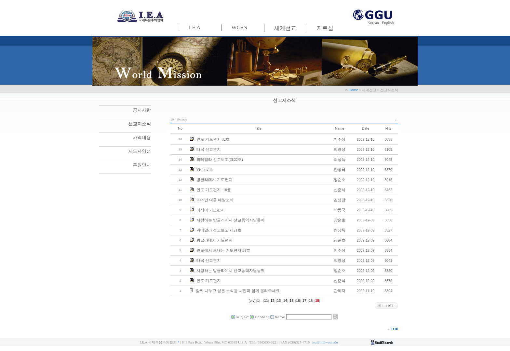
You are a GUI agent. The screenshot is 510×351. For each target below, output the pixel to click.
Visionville (205, 169)
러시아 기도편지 (210, 210)
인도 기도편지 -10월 (213, 190)
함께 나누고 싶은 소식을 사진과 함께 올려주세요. (238, 290)
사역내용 (142, 137)
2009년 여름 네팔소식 (215, 200)
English (388, 23)
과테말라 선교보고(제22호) (219, 159)
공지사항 (142, 110)
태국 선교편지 (208, 149)
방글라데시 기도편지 (214, 179)
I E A (195, 27)
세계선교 (285, 28)
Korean (374, 23)
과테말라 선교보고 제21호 (218, 230)
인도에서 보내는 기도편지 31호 (223, 250)
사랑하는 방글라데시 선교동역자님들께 (230, 220)
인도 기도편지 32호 (213, 139)
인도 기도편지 (208, 280)
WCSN (240, 27)
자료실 (325, 28)
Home (354, 90)
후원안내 (142, 164)
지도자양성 (139, 151)
